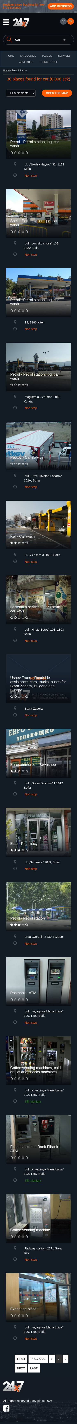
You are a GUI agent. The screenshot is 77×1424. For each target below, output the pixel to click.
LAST (34, 1368)
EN (70, 21)
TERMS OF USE (48, 62)
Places (47, 55)
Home (6, 70)
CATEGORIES (28, 55)
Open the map (57, 93)
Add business (61, 6)
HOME (10, 55)
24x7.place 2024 (41, 1400)
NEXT (21, 1368)
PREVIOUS (38, 1359)
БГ (63, 21)
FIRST (21, 1359)
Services (64, 55)
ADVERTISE (26, 62)
